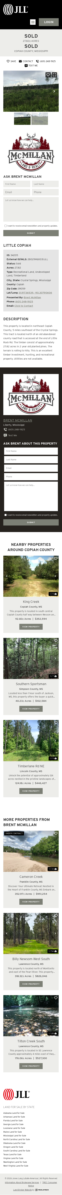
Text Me (10, 435)
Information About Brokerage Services (22, 1182)
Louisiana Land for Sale (14, 1128)
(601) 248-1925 (24, 301)
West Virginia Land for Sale (15, 1166)
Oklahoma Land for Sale (14, 1143)
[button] (33, 22)
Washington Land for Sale (15, 1162)
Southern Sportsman (31, 684)
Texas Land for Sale (12, 1154)
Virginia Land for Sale (13, 1158)
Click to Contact (23, 305)
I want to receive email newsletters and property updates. (32, 226)
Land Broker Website (22, 1190)
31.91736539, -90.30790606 (35, 292)
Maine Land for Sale (12, 1132)
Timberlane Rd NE (31, 766)
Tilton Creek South (31, 1041)
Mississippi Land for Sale (14, 1135)
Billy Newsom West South (31, 959)
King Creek (31, 602)
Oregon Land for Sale (13, 1147)
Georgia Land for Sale (13, 1124)
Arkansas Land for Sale (14, 1117)
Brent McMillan (32, 297)
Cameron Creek (31, 877)
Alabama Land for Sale (13, 1113)
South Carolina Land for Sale (16, 1150)
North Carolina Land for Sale (16, 1139)
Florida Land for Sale (13, 1120)
